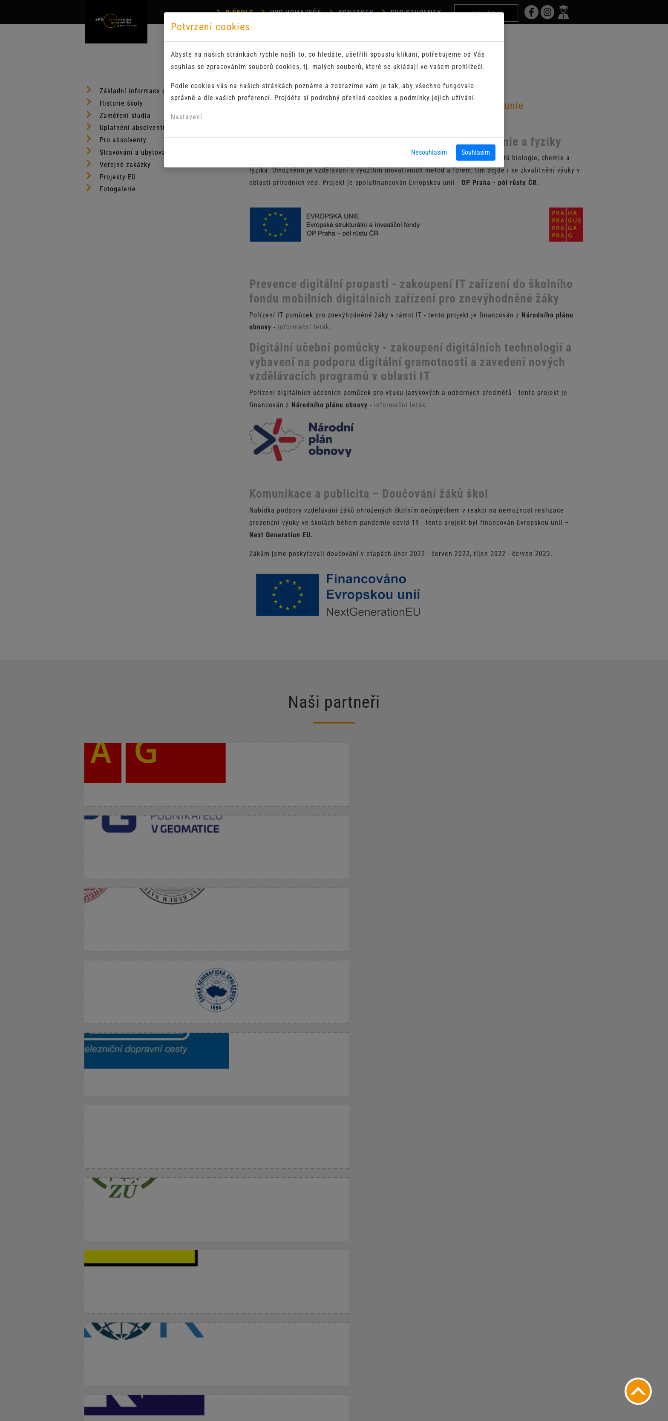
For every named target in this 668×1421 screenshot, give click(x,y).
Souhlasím (475, 152)
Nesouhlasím (429, 152)
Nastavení (186, 117)
